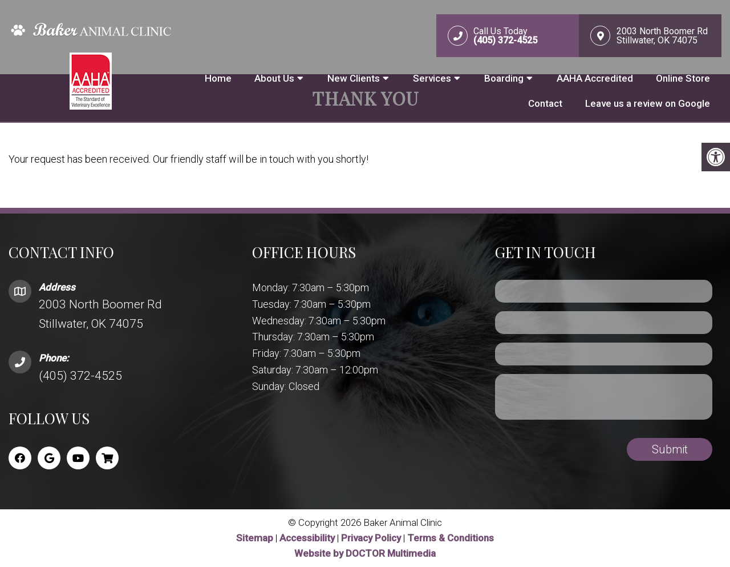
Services (432, 78)
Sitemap (254, 538)
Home (218, 78)
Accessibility (307, 538)
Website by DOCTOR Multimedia (365, 553)
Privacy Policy (372, 538)
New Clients (353, 78)
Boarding (504, 78)
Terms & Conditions (450, 538)
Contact (545, 103)
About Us (274, 78)
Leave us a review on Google (647, 103)
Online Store (683, 78)
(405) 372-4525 (80, 376)
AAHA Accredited (595, 78)
